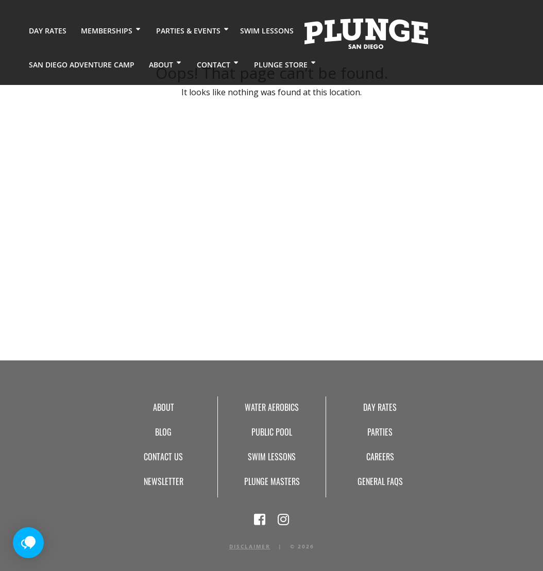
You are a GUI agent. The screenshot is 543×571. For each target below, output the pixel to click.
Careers (380, 457)
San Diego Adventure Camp (81, 64)
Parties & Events (188, 31)
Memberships (106, 31)
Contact (213, 64)
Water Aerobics (272, 407)
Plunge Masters (272, 481)
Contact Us (163, 457)
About (160, 64)
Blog (163, 432)
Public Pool (271, 432)
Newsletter (163, 481)
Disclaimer (249, 546)
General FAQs (380, 481)
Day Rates (47, 31)
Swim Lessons (266, 31)
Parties (380, 432)
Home (365, 34)
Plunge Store (280, 64)
